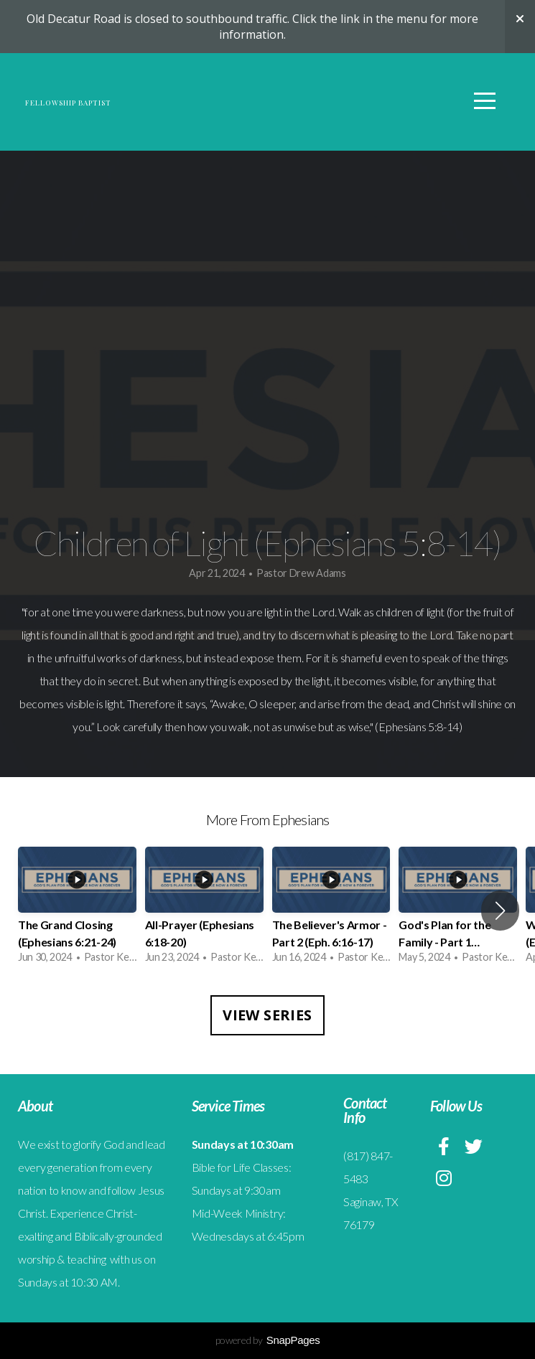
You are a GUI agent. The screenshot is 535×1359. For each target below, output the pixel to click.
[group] (77, 910)
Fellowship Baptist (158, 103)
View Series (267, 1015)
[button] (500, 910)
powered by (267, 1340)
